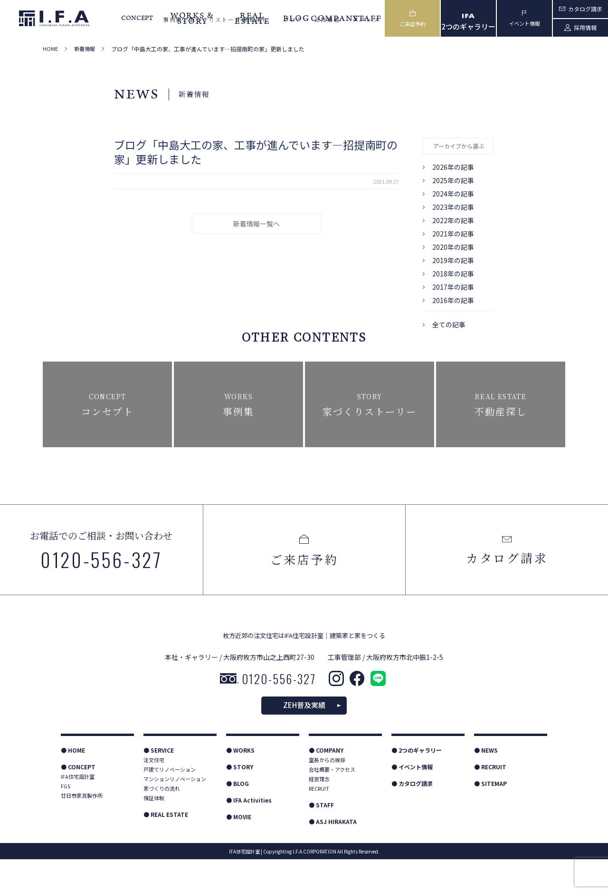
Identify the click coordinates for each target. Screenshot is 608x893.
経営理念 (319, 812)
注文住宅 (153, 793)
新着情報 (84, 48)
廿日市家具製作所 (82, 829)
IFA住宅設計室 (78, 810)
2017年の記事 (453, 287)
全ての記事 (449, 324)
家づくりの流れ (161, 822)
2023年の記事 (453, 207)
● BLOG (237, 817)
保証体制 (153, 831)
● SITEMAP (490, 817)
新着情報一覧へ (256, 223)
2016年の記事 (453, 300)
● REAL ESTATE (165, 848)
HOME (50, 48)
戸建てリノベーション (169, 803)
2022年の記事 (453, 220)
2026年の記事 (453, 167)
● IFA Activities (249, 834)
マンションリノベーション (174, 812)
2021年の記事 (453, 233)
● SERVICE (158, 784)
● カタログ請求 (412, 817)
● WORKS (240, 784)
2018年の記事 (453, 273)
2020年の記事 (453, 247)
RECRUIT (319, 822)
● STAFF (321, 838)
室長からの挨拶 (327, 793)
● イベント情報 (412, 800)
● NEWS (486, 784)
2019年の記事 (453, 260)
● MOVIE (238, 850)
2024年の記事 (453, 193)
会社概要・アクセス (332, 803)
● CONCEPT (78, 800)
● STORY (239, 800)
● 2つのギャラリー (416, 784)
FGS (65, 820)
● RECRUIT (490, 800)
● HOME (73, 784)
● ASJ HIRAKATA (333, 855)
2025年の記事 (453, 180)
